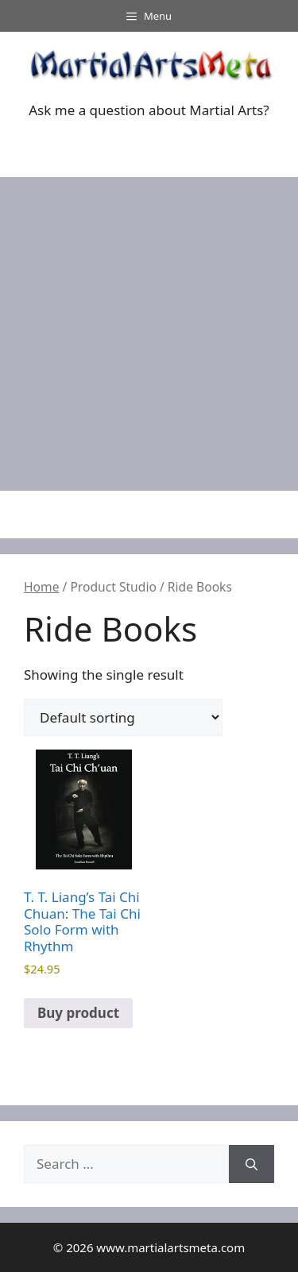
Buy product (78, 1013)
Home (41, 587)
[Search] (251, 1164)
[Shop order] (123, 717)
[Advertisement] (149, 334)
